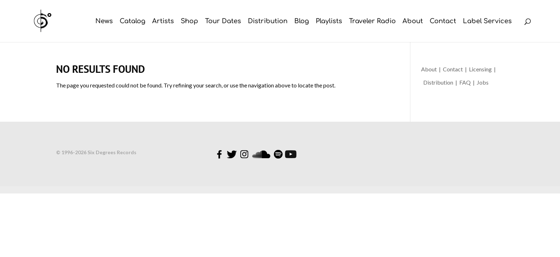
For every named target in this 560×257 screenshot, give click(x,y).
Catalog (132, 22)
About (412, 22)
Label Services (487, 22)
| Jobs (481, 82)
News (104, 22)
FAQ (466, 82)
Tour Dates (223, 22)
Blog (301, 22)
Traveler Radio (372, 22)
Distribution (268, 22)
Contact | (456, 69)
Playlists (329, 22)
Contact (443, 22)
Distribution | (440, 82)
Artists (163, 22)
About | (432, 69)
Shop (189, 22)
